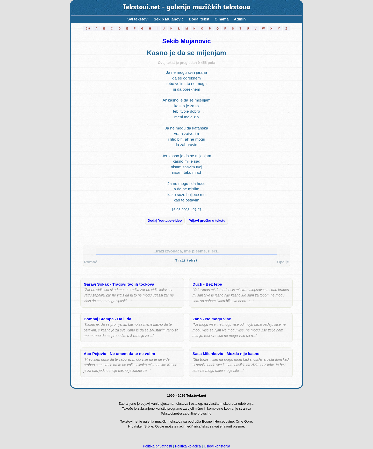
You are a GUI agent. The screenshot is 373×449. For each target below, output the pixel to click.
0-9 (88, 28)
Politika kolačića (188, 446)
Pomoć (90, 262)
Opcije (283, 262)
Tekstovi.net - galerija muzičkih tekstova (186, 7)
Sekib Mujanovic (169, 19)
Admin (240, 19)
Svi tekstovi (137, 19)
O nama (222, 19)
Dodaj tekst (199, 19)
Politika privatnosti (157, 446)
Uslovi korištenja (217, 446)
